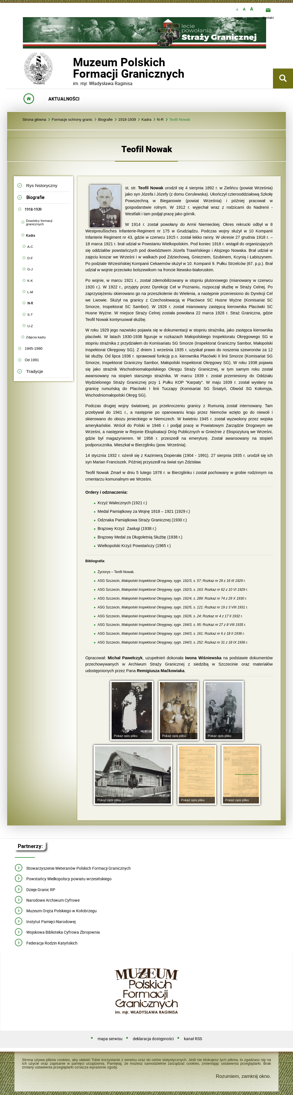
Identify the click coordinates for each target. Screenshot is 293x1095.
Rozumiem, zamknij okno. (243, 1076)
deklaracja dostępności (153, 1038)
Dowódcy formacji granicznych (39, 222)
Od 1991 (32, 360)
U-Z (30, 326)
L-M (30, 292)
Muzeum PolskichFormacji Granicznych (73, 68)
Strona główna (34, 120)
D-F (30, 258)
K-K (30, 280)
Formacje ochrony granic (72, 120)
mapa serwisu (110, 1038)
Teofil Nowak (179, 120)
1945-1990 (33, 348)
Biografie (105, 120)
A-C (30, 246)
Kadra (147, 120)
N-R (160, 120)
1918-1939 (127, 120)
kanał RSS (193, 1038)
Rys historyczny (42, 185)
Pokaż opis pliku (125, 736)
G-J (30, 269)
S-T (30, 314)
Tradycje (34, 371)
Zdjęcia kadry (36, 337)
